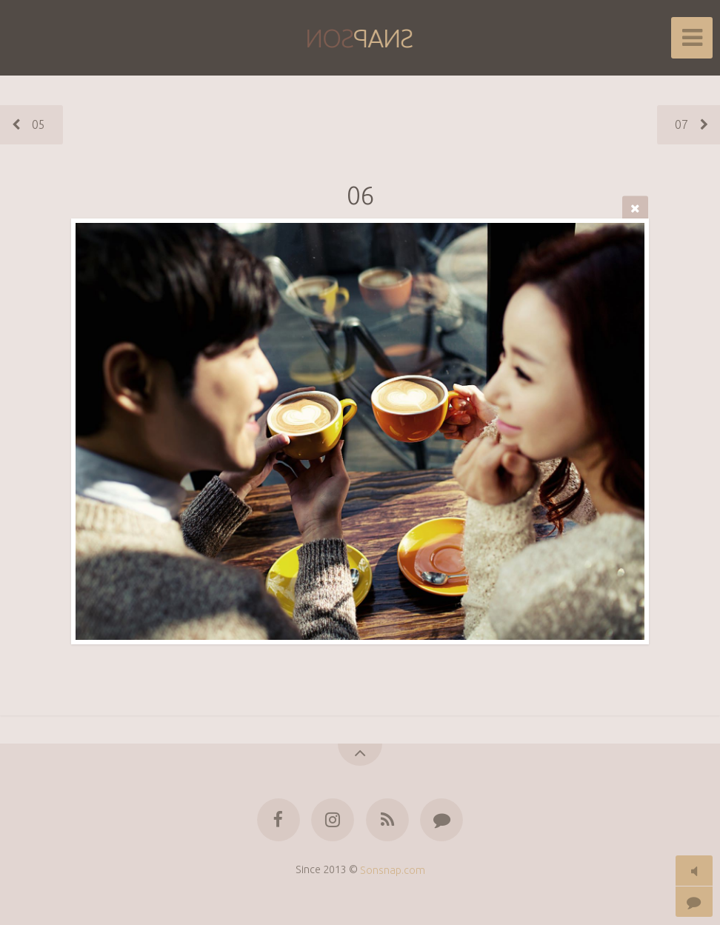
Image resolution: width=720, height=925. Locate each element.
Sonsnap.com (392, 869)
